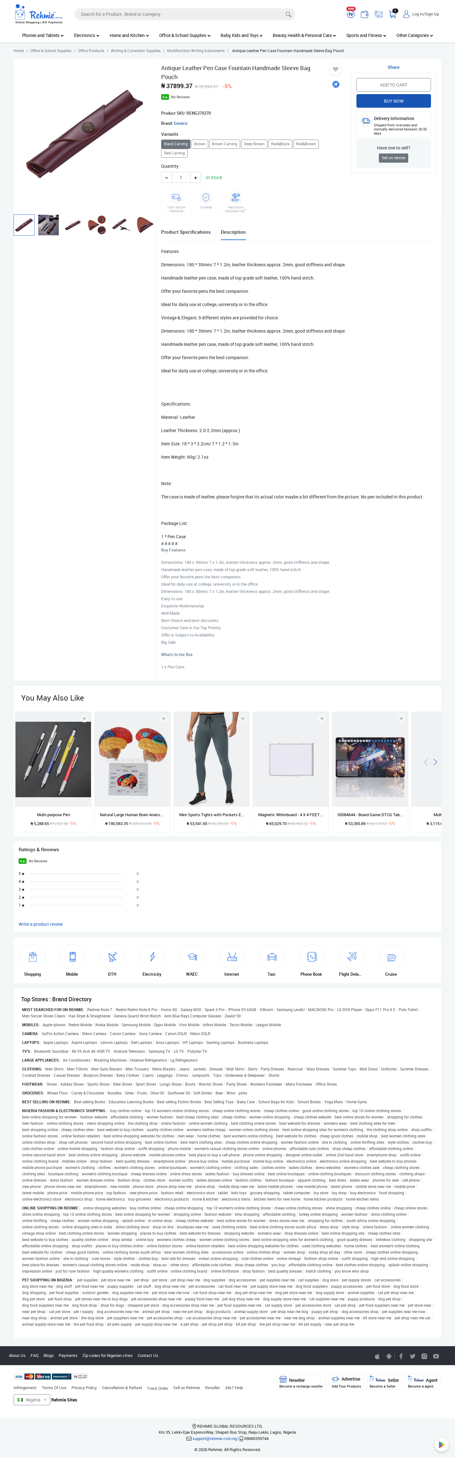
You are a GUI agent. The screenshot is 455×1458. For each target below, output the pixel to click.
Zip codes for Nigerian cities (107, 1355)
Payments (68, 1355)
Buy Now (393, 101)
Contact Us (148, 1355)
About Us (17, 1355)
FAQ (35, 1355)
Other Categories (415, 35)
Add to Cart (393, 85)
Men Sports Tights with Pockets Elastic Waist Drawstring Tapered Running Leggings (212, 814)
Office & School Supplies (185, 35)
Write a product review (41, 924)
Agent (423, 1382)
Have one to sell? (393, 148)
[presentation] (426, 761)
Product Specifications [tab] (186, 232)
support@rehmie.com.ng (214, 1438)
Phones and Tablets (43, 35)
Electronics (87, 35)
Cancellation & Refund (122, 1387)
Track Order (157, 1388)
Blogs (49, 1355)
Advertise (346, 1382)
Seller (384, 1382)
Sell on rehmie (393, 157)
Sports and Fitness (366, 35)
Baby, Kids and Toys (242, 35)
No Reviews (180, 96)
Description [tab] (233, 232)
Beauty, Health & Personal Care (304, 35)
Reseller (212, 1387)
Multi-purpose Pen (53, 814)
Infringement (25, 1387)
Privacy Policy (84, 1387)
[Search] (184, 14)
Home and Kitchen (129, 35)
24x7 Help (234, 1387)
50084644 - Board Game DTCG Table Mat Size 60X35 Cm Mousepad (370, 814)
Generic (181, 123)
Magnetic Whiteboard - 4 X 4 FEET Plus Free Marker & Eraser (291, 814)
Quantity (170, 166)
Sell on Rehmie (186, 1387)
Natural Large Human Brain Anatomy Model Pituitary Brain (132, 814)
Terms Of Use (54, 1387)
